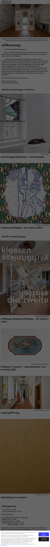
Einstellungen (27, 544)
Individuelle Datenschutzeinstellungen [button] (45, 539)
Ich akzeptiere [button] (43, 534)
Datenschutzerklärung (5, 544)
